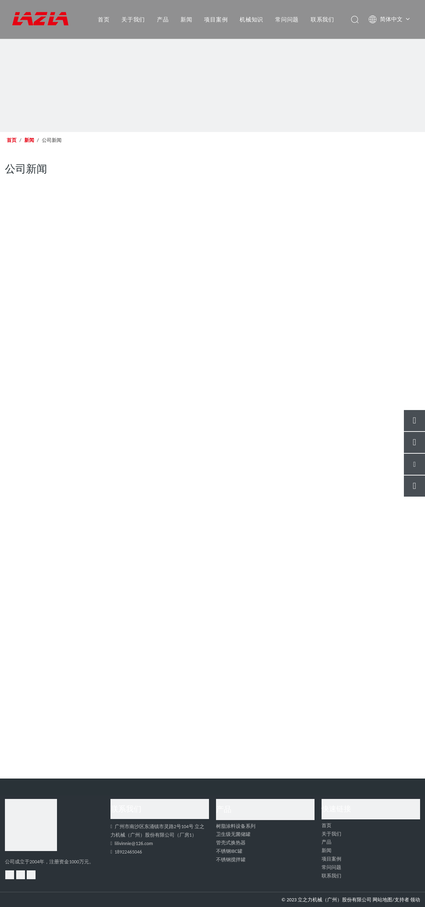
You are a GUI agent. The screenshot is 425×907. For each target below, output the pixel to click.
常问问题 (287, 19)
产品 (163, 19)
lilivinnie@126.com (134, 843)
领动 (415, 900)
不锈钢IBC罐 (229, 851)
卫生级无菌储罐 (233, 834)
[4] (31, 825)
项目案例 (216, 19)
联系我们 (322, 19)
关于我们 (133, 19)
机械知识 (251, 19)
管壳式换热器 (231, 843)
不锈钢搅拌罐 (231, 860)
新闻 (186, 19)
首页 (104, 19)
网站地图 (382, 900)
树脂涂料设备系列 (235, 826)
